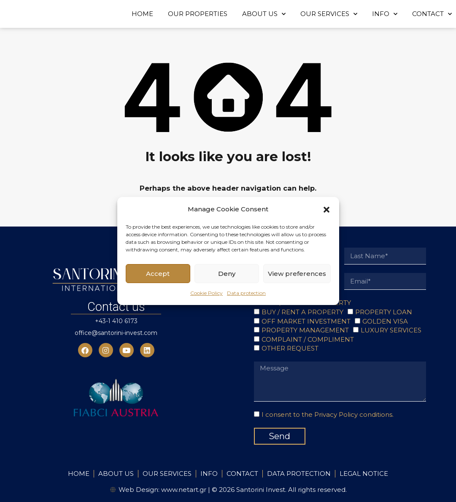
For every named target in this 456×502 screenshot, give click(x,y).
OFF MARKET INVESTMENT (306, 321)
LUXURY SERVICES (391, 330)
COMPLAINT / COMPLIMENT (308, 339)
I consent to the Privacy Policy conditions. (328, 414)
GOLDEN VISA (385, 321)
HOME (142, 14)
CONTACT (432, 14)
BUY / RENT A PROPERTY (302, 312)
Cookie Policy (206, 293)
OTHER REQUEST (290, 348)
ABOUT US (264, 14)
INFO (384, 14)
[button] (326, 209)
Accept (158, 274)
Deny (226, 274)
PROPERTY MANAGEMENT (305, 330)
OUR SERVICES (328, 14)
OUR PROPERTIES (197, 14)
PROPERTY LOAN (383, 312)
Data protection (246, 293)
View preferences (297, 274)
